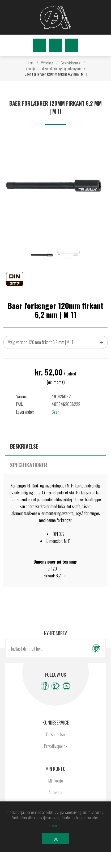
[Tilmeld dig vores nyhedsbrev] (46, 648)
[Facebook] (44, 686)
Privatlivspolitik (55, 746)
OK (56, 839)
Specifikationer (28, 465)
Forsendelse (55, 734)
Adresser (56, 792)
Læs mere (55, 825)
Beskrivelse (24, 446)
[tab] (55, 446)
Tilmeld (96, 648)
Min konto (55, 780)
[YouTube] (66, 686)
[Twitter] (55, 686)
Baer (55, 412)
